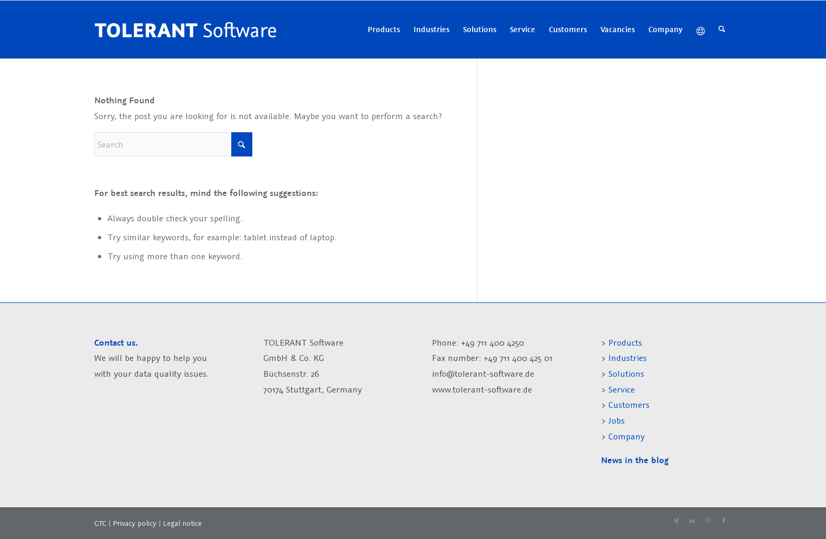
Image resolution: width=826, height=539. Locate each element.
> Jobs (614, 420)
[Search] (722, 29)
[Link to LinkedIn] (692, 521)
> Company (623, 436)
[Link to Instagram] (708, 521)
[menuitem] (384, 29)
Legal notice (182, 523)
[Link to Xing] (676, 521)
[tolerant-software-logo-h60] (185, 29)
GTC (100, 523)
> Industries (624, 358)
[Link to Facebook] (724, 521)
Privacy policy (136, 523)
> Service (618, 389)
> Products (621, 342)
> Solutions (622, 373)
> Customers (625, 404)
